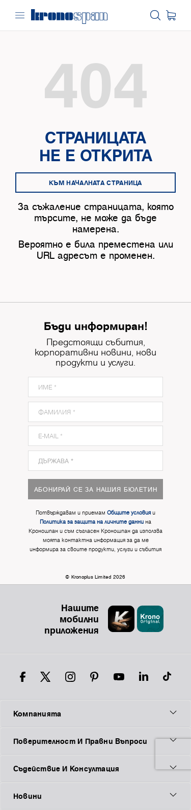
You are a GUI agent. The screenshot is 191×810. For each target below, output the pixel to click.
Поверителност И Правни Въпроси (95, 740)
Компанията (95, 713)
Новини (95, 795)
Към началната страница (95, 182)
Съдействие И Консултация (95, 768)
